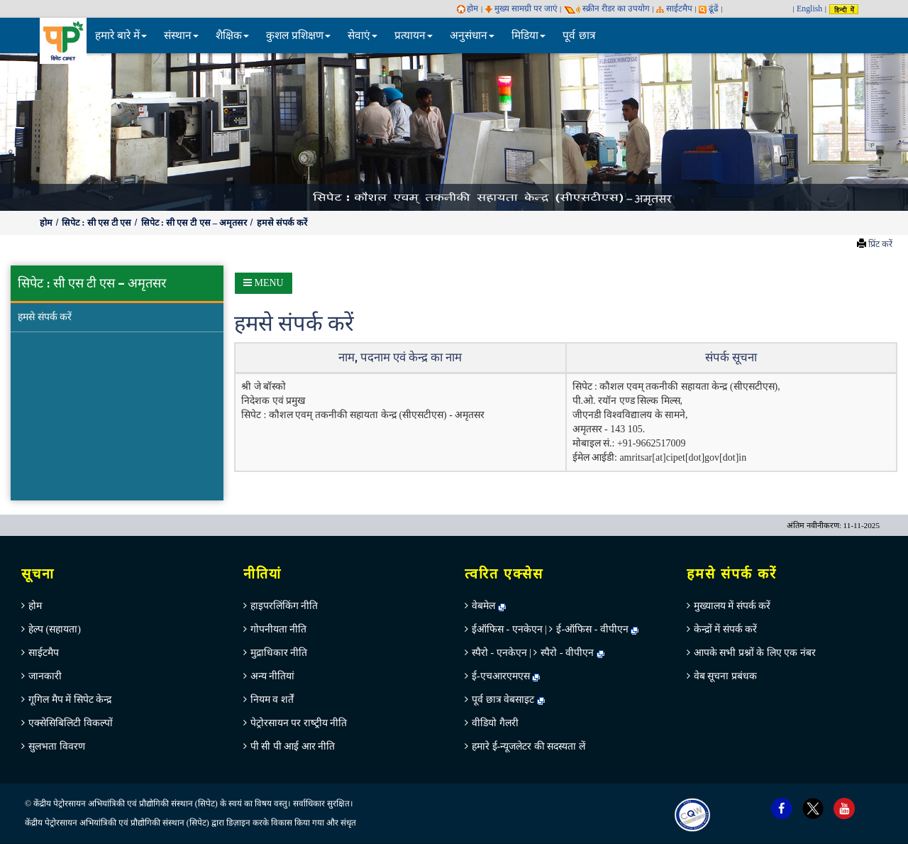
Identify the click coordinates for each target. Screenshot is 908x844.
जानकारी (45, 676)
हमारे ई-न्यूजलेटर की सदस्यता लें (528, 746)
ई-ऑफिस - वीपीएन (592, 629)
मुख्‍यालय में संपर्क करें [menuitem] (732, 606)
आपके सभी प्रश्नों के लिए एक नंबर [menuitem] (755, 652)
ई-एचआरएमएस (506, 676)
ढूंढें (709, 8)
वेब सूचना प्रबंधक (725, 676)
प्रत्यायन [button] (413, 35)
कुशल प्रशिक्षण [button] (298, 35)
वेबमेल (489, 606)
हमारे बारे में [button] (121, 35)
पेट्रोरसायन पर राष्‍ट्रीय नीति (299, 723)
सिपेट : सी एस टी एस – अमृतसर (195, 223)
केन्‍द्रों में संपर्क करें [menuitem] (726, 629)
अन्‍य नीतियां (272, 676)
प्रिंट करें (880, 244)
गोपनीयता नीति (278, 629)
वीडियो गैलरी (495, 723)
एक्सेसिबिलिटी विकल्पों (70, 723)
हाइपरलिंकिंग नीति (284, 606)
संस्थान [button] (181, 35)
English (809, 8)
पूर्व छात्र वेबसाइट (508, 699)
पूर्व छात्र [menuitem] (579, 35)
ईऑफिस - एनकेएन (507, 629)
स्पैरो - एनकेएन (499, 652)
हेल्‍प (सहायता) (54, 629)
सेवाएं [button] (362, 35)
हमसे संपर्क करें (282, 223)
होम (468, 8)
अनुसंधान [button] (472, 35)
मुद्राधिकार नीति (279, 652)
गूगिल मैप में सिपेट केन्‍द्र (69, 699)
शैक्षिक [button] (232, 35)
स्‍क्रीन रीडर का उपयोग (607, 8)
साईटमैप (674, 8)
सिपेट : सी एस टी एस (97, 223)
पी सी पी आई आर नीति (293, 746)
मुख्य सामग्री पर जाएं (521, 8)
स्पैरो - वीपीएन (567, 652)
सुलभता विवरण (56, 746)
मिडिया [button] (528, 35)
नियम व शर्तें (272, 699)
